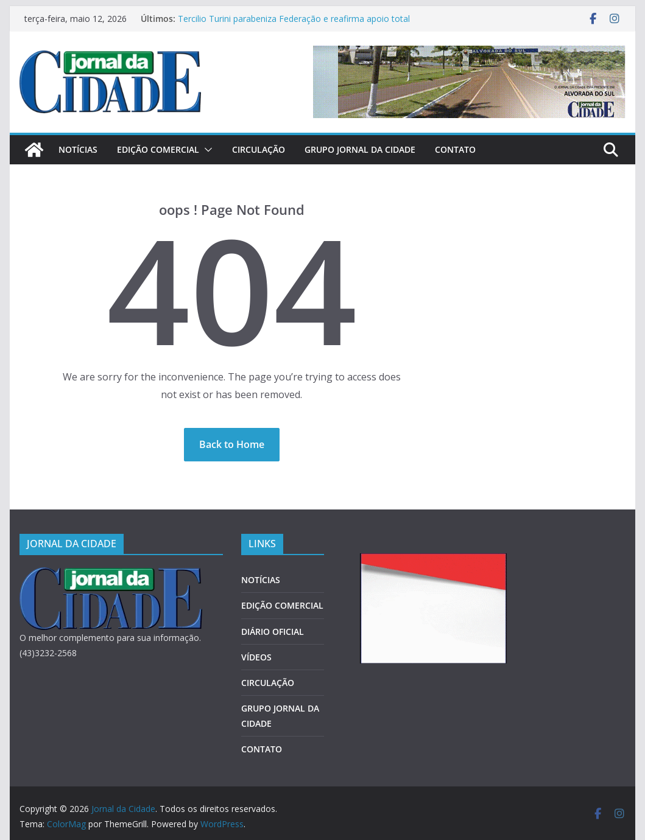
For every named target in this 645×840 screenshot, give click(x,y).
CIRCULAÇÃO (258, 149)
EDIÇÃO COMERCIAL (158, 149)
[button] (206, 149)
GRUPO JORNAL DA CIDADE (360, 149)
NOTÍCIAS (77, 149)
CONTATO (455, 149)
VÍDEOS (256, 657)
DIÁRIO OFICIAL (272, 631)
